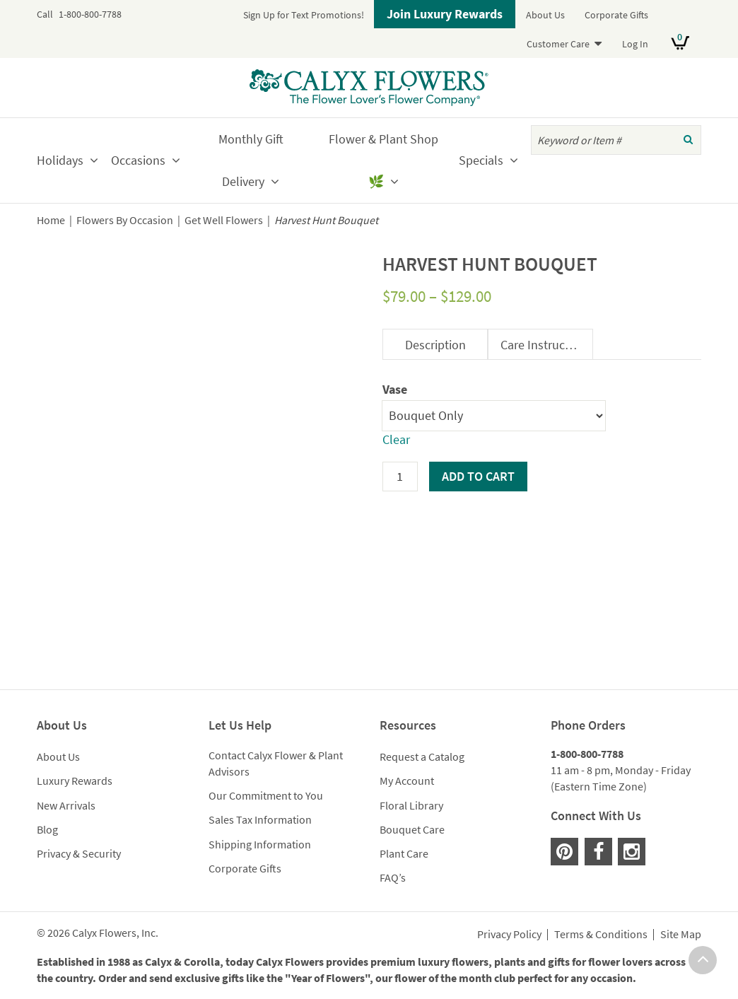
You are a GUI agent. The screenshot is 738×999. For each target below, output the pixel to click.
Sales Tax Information (260, 819)
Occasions (138, 160)
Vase (394, 389)
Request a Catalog (422, 756)
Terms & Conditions (601, 934)
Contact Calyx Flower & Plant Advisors (276, 763)
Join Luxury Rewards (445, 14)
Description (435, 345)
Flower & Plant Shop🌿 (383, 160)
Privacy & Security (79, 853)
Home (51, 220)
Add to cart (478, 476)
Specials (481, 160)
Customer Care (558, 43)
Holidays (60, 160)
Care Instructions (546, 345)
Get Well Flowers (223, 220)
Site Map (680, 934)
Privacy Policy (509, 934)
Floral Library (411, 805)
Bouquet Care (412, 829)
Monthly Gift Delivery (250, 160)
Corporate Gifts (616, 14)
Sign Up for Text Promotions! (303, 14)
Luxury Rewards (74, 780)
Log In (635, 43)
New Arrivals (66, 805)
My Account (407, 780)
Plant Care (404, 853)
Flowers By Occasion (124, 220)
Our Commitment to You (266, 795)
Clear (396, 439)
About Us (545, 14)
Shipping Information (260, 844)
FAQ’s (393, 877)
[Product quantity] (400, 476)
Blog (47, 829)
